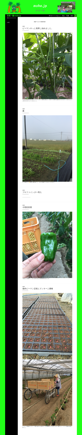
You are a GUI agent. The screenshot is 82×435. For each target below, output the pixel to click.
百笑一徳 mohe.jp (14, 15)
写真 (67, 15)
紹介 (72, 15)
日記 (63, 15)
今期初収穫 (27, 207)
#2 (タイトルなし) (54, 15)
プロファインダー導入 (32, 192)
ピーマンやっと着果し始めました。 (37, 28)
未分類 (23, 26)
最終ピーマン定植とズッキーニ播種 (37, 288)
